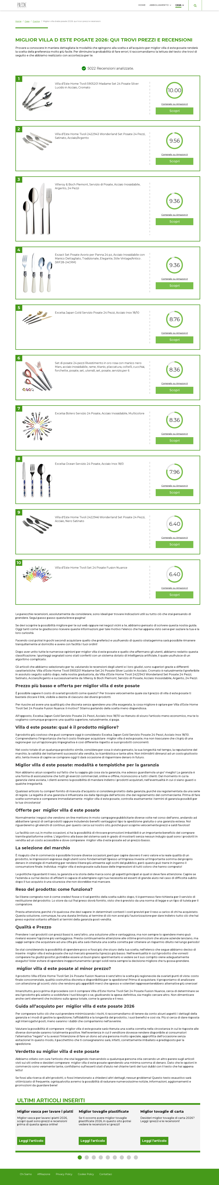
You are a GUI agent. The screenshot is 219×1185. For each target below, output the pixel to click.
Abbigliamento (159, 5)
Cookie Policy (86, 1174)
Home (141, 5)
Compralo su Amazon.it (174, 104)
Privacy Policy (64, 1174)
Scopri (175, 111)
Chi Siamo (26, 1174)
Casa (178, 5)
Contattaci (105, 1174)
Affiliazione (43, 1174)
